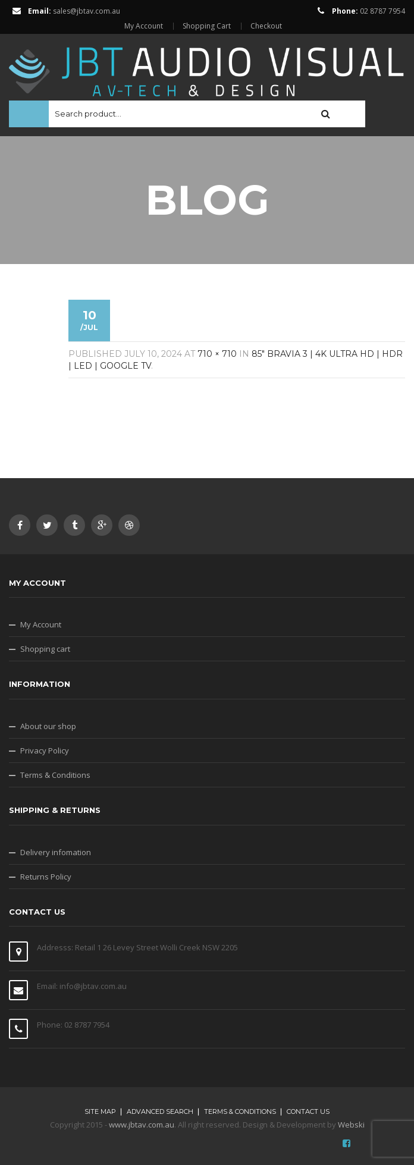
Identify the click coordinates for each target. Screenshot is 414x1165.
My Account (143, 26)
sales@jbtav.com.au (86, 11)
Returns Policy (45, 876)
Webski (351, 1124)
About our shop (48, 726)
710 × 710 (217, 353)
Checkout (266, 26)
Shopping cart (45, 648)
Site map (100, 1111)
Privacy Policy (44, 750)
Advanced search (160, 1111)
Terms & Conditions (55, 775)
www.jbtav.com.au (141, 1124)
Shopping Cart (207, 26)
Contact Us (308, 1111)
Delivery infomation (55, 852)
